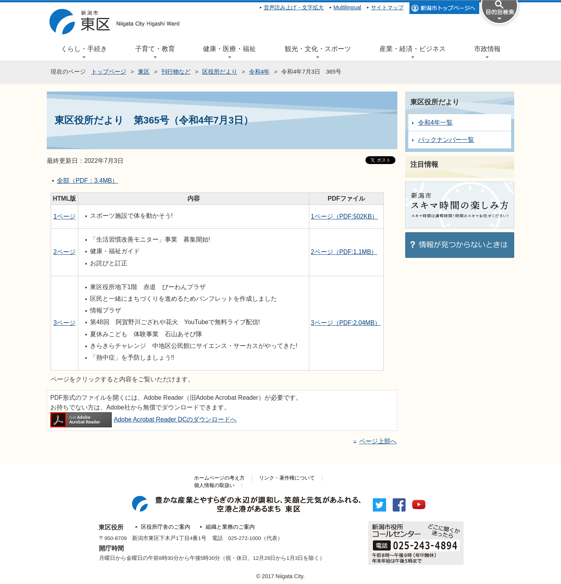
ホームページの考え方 (219, 478)
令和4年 (259, 72)
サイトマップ (387, 7)
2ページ (64, 252)
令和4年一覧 (435, 122)
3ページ (64, 322)
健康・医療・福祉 (229, 49)
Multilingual (347, 7)
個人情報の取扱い (214, 485)
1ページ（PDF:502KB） (344, 216)
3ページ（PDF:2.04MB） (346, 322)
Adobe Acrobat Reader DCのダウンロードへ (143, 419)
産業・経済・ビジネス (412, 49)
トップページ (108, 72)
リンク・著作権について (287, 478)
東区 (144, 72)
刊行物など (176, 72)
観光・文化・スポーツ (318, 49)
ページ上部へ (378, 441)
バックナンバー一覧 (446, 139)
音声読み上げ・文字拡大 (294, 7)
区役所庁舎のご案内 (165, 527)
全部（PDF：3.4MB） (87, 180)
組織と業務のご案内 (230, 527)
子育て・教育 (155, 49)
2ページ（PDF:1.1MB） (344, 252)
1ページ (64, 216)
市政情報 (487, 49)
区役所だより (219, 72)
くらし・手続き (84, 49)
